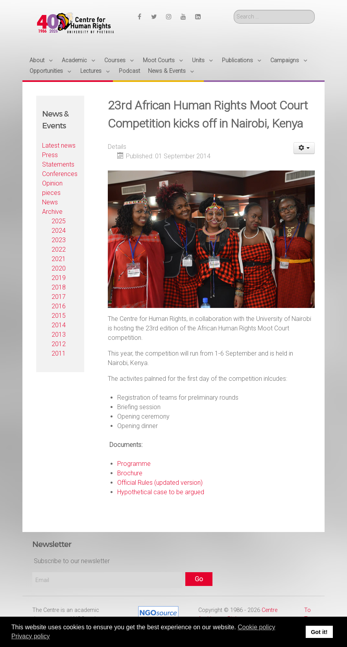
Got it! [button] (319, 632)
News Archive (52, 206)
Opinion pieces (52, 188)
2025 (59, 221)
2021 (59, 259)
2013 (59, 334)
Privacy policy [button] (30, 636)
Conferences (60, 174)
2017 (59, 296)
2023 (59, 240)
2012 (59, 344)
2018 (59, 287)
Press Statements (58, 159)
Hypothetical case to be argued (160, 492)
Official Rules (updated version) (160, 482)
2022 (59, 249)
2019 (59, 278)
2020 (59, 268)
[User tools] (304, 148)
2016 (59, 306)
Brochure (129, 473)
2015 (59, 315)
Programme (134, 463)
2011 (59, 353)
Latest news (59, 145)
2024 (59, 230)
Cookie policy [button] (256, 627)
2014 (59, 325)
